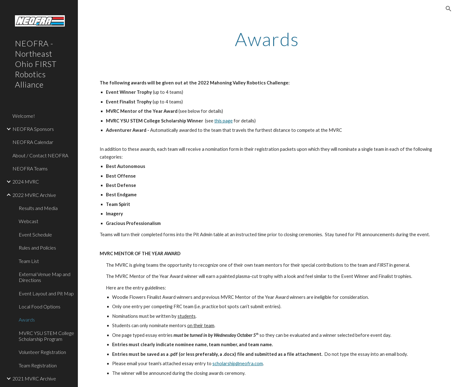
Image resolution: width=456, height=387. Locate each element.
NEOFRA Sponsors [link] (33, 129)
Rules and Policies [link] (37, 248)
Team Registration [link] (38, 365)
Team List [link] (29, 261)
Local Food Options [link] (39, 306)
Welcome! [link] (23, 116)
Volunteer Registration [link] (42, 352)
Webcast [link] (28, 221)
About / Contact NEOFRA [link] (40, 155)
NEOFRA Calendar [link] (32, 142)
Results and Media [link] (38, 208)
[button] (448, 8)
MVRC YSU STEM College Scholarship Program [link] (46, 336)
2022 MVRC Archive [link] (34, 195)
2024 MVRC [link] (25, 181)
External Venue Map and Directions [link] (44, 277)
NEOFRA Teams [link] (30, 168)
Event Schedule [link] (35, 234)
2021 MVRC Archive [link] (34, 378)
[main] (267, 39)
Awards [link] (27, 319)
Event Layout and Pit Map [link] (46, 293)
